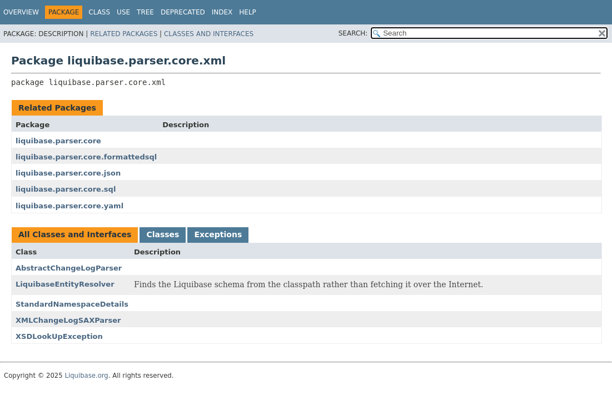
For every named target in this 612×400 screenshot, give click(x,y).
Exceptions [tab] (218, 234)
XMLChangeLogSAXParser (68, 320)
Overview (21, 12)
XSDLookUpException (59, 336)
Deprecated (183, 12)
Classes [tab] (162, 234)
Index (222, 12)
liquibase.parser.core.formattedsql (86, 157)
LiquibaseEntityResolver (65, 284)
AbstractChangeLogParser (69, 268)
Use (123, 12)
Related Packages (123, 34)
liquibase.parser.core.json (68, 173)
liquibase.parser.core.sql (66, 189)
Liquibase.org (86, 375)
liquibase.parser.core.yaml (69, 206)
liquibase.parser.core (58, 141)
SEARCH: (353, 33)
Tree (145, 12)
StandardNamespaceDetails (72, 304)
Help (247, 12)
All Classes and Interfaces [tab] (74, 234)
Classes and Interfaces (208, 34)
